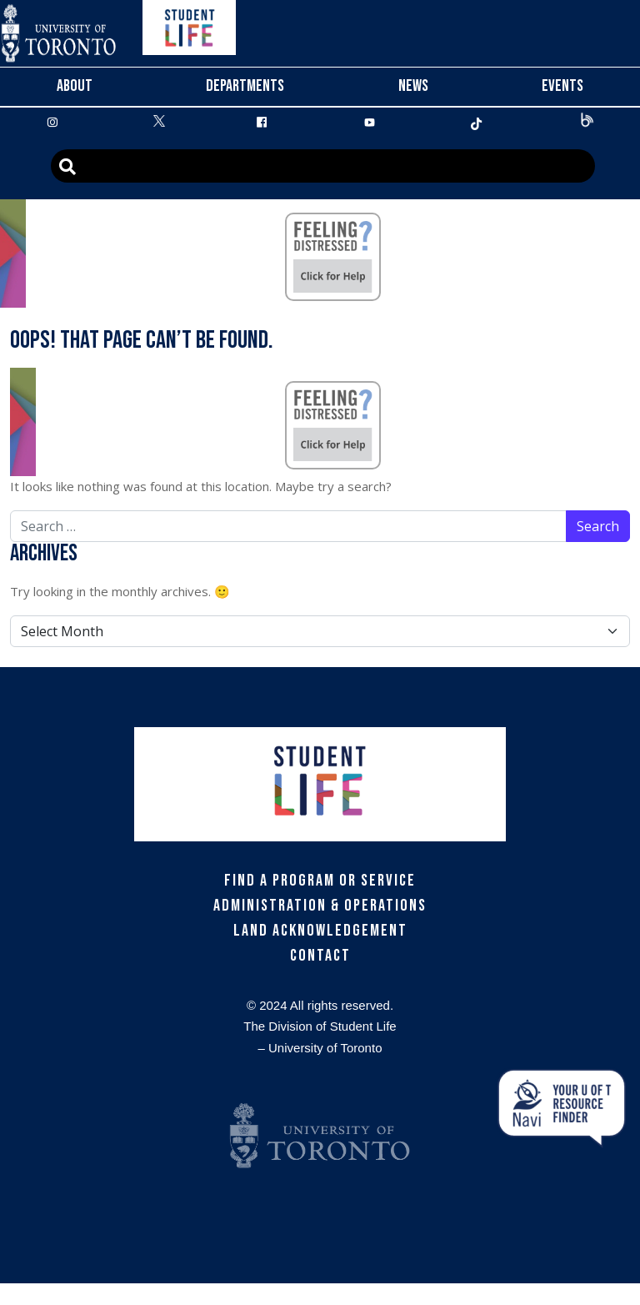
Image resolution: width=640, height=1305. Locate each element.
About (74, 86)
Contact (320, 956)
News (413, 86)
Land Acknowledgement (320, 931)
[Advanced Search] (323, 166)
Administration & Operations (320, 906)
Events (562, 86)
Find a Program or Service (320, 881)
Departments (245, 86)
